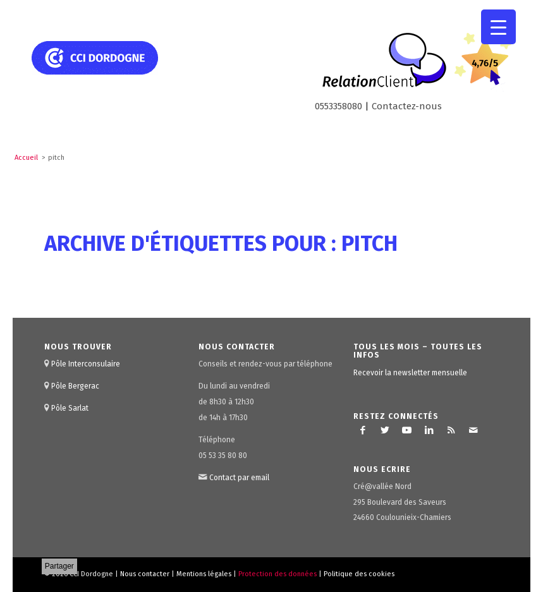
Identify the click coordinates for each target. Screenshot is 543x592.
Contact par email (239, 477)
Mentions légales (203, 574)
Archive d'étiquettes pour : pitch (221, 244)
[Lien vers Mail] (473, 430)
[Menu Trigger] (498, 26)
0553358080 (338, 106)
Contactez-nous (407, 106)
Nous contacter (144, 574)
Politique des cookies (359, 574)
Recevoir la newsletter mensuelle (410, 372)
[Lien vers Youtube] (407, 430)
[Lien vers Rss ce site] (451, 430)
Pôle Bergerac (75, 386)
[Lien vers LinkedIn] (429, 430)
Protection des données (277, 574)
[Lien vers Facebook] (362, 430)
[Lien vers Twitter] (384, 430)
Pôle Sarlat (69, 408)
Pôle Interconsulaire (85, 363)
